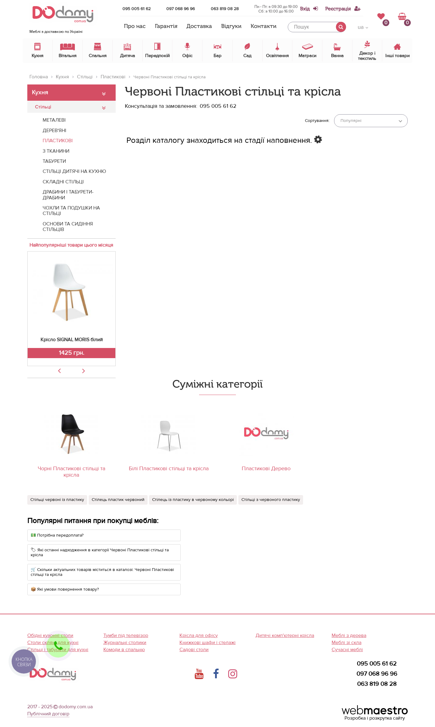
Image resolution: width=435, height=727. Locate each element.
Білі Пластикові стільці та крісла (169, 469)
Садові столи (194, 649)
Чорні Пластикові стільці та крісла (71, 472)
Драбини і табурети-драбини (68, 195)
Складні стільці (63, 182)
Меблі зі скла (346, 642)
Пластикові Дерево (266, 469)
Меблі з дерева (349, 635)
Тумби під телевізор (125, 635)
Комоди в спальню (124, 649)
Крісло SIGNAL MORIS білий (71, 340)
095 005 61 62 (136, 8)
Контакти (263, 26)
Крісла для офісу (198, 635)
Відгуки (231, 26)
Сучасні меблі (347, 649)
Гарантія (166, 26)
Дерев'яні (54, 130)
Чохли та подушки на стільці (71, 211)
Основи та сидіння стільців (68, 227)
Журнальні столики (124, 642)
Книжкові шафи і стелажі (207, 642)
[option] (71, 308)
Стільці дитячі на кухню (74, 171)
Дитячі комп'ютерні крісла (285, 635)
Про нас (135, 26)
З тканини (56, 151)
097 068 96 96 (180, 8)
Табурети (54, 161)
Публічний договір (48, 714)
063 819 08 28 (225, 8)
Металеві (54, 120)
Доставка (199, 26)
